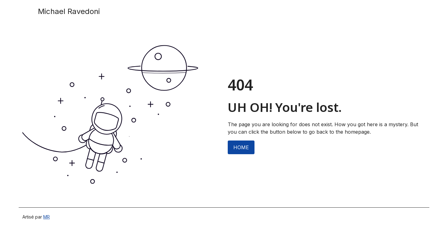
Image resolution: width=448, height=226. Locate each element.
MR (46, 216)
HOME (241, 147)
